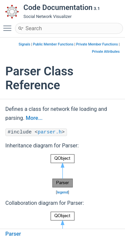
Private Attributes (106, 51)
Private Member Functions (97, 44)
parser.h (50, 132)
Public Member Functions (53, 44)
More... (34, 118)
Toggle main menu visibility (9, 25)
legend (62, 192)
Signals (24, 44)
